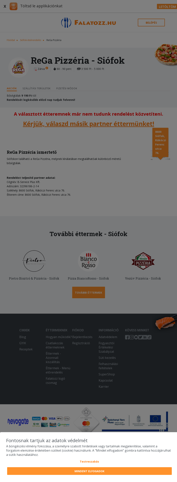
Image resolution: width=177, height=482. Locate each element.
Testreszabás (89, 461)
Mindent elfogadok (89, 471)
